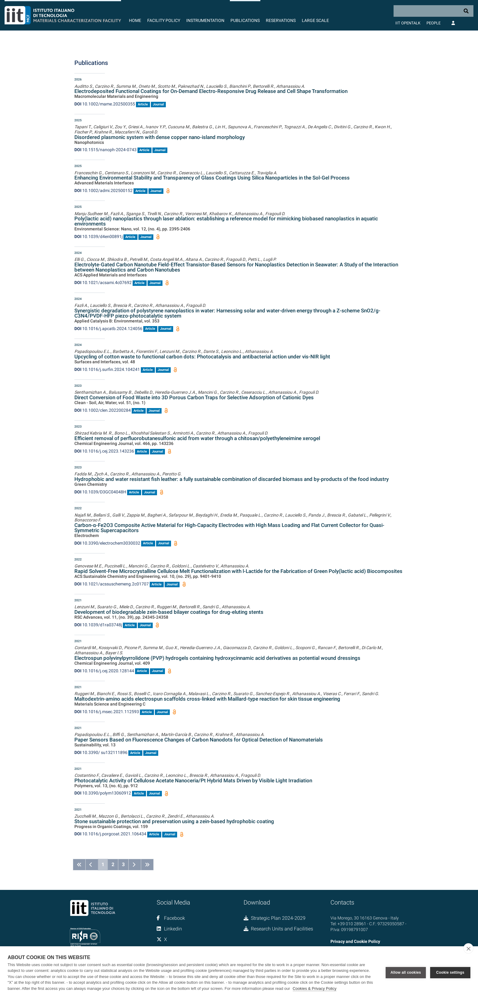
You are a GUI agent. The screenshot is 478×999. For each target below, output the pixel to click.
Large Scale (315, 20)
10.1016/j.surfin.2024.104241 (107, 369)
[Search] (433, 11)
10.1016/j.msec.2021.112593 (106, 711)
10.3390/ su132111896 (100, 752)
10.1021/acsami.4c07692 (103, 282)
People (433, 23)
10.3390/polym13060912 (102, 793)
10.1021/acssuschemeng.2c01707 (111, 583)
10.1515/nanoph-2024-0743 (105, 149)
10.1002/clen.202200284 (102, 410)
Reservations (281, 20)
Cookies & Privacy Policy (315, 988)
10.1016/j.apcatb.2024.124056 (108, 328)
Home (135, 20)
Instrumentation (205, 20)
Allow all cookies (406, 972)
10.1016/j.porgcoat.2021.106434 (110, 833)
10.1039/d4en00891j (98, 236)
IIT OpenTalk (407, 23)
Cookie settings (450, 972)
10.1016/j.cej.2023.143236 (104, 451)
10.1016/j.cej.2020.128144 (104, 670)
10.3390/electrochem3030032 (107, 543)
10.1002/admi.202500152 (103, 190)
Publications (245, 20)
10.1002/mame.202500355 (104, 103)
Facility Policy (163, 20)
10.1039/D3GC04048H (100, 491)
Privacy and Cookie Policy (355, 941)
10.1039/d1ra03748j (98, 624)
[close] (468, 948)
